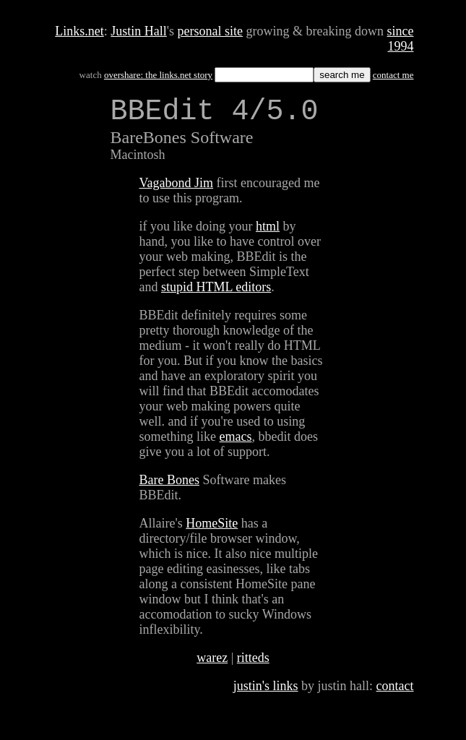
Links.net (79, 31)
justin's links (265, 693)
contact (395, 693)
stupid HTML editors (216, 294)
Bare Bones (169, 487)
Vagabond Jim (176, 190)
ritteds (253, 665)
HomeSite (212, 530)
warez (212, 665)
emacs (236, 443)
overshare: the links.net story (158, 74)
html (268, 233)
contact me (393, 74)
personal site (210, 31)
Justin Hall (139, 31)
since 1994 (400, 38)
